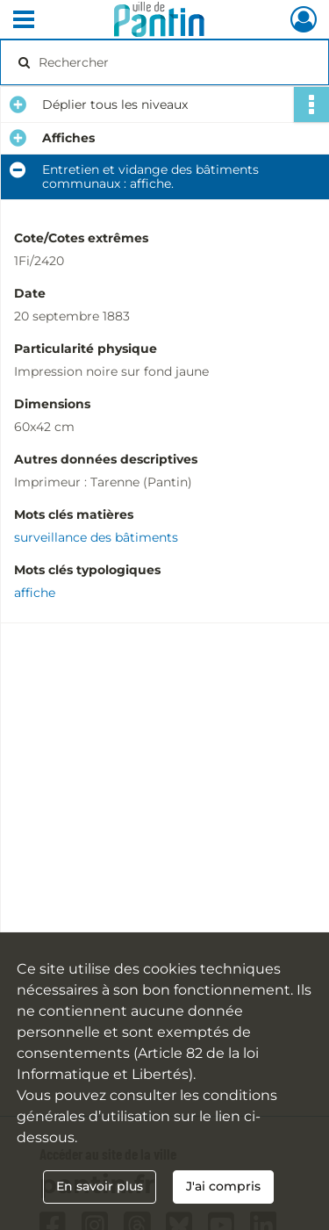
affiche (34, 593)
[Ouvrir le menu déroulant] (23, 21)
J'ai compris (223, 1186)
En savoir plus (99, 1186)
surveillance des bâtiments (96, 537)
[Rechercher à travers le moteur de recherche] (163, 62)
